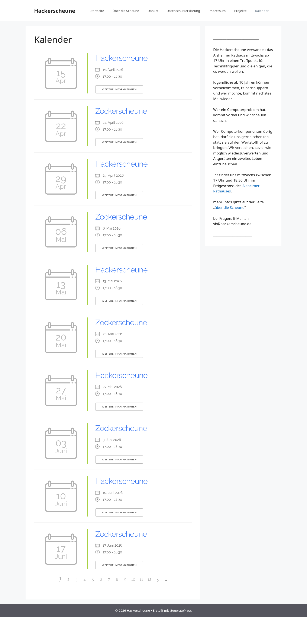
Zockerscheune (121, 110)
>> (166, 580)
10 (133, 579)
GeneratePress (181, 610)
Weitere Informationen (119, 89)
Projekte (240, 11)
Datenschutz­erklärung (183, 11)
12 (149, 579)
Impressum (217, 11)
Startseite (97, 11)
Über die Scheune (126, 11)
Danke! (153, 11)
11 (141, 579)
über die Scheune (229, 207)
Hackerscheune (54, 10)
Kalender (262, 11)
